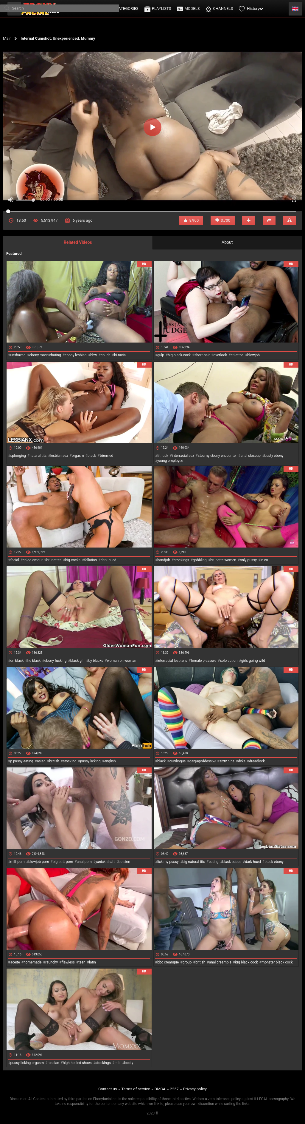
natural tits (37, 456)
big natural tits (193, 862)
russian (53, 1063)
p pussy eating (21, 761)
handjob (163, 560)
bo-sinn (124, 862)
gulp (160, 355)
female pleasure (203, 661)
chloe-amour (33, 560)
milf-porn (17, 862)
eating (214, 862)
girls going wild (253, 661)
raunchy (51, 962)
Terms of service (136, 1089)
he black (34, 661)
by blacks (95, 661)
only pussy (248, 560)
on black (17, 661)
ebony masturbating (45, 355)
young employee (170, 461)
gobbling (199, 560)
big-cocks (72, 560)
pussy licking (90, 761)
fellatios (90, 560)
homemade (33, 962)
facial (14, 560)
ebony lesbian (76, 355)
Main (7, 38)
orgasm (78, 456)
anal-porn (84, 862)
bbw (93, 355)
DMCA (160, 1089)
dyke (241, 761)
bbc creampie (168, 962)
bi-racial (120, 355)
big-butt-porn (63, 862)
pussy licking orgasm (27, 1063)
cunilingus (177, 761)
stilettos (237, 355)
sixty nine (227, 761)
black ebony (274, 862)
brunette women (223, 560)
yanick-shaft (105, 862)
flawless (68, 962)
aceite (15, 962)
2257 (174, 1089)
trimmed (106, 456)
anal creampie (220, 962)
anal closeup (251, 456)
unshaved (17, 355)
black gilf (77, 661)
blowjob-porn (38, 862)
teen (81, 962)
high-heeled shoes (77, 1063)
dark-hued (108, 560)
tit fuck (162, 456)
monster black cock (277, 962)
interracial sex (183, 456)
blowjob (253, 355)
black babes (231, 862)
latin (92, 962)
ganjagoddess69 (202, 761)
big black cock (246, 962)
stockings (181, 560)
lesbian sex (59, 456)
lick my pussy (168, 862)
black (92, 456)
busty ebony (273, 456)
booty (128, 1063)
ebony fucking (55, 661)
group (187, 962)
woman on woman (121, 661)
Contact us (107, 1089)
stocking (70, 761)
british (54, 761)
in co (264, 560)
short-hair (202, 355)
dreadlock (257, 761)
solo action (228, 661)
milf (117, 1063)
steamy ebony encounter (217, 456)
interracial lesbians (172, 661)
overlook (220, 355)
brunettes (53, 560)
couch (106, 355)
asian (41, 761)
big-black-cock (179, 355)
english (110, 761)
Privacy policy (195, 1089)
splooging (18, 456)
